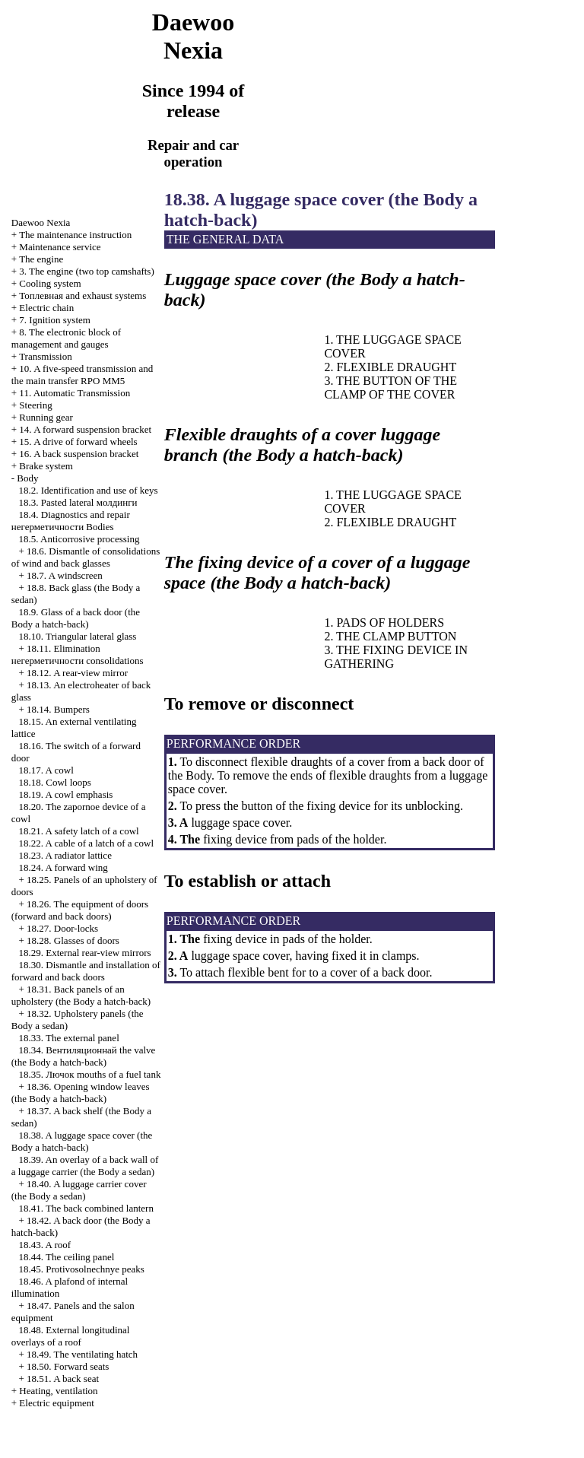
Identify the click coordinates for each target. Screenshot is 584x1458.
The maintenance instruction (75, 234)
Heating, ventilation (58, 1390)
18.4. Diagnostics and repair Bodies (70, 520)
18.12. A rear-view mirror (77, 672)
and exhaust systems (82, 295)
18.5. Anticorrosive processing (79, 539)
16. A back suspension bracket (78, 453)
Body (27, 478)
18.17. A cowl (46, 770)
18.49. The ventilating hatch (82, 1354)
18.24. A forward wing (63, 867)
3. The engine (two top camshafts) (86, 271)
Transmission (45, 356)
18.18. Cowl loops (55, 782)
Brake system (45, 466)
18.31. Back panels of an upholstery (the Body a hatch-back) (81, 995)
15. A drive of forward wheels (78, 441)
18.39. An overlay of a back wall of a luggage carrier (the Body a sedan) (85, 1165)
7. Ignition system (54, 320)
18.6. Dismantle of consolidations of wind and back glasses (85, 557)
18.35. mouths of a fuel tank (90, 1074)
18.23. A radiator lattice (65, 855)
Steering (35, 405)
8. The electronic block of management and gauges (66, 338)
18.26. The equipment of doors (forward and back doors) (79, 910)
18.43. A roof (45, 1244)
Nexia (41, 222)
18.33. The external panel (69, 1037)
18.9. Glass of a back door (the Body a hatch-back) (75, 618)
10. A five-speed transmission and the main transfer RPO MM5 (82, 374)
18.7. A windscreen (65, 575)
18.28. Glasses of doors (73, 940)
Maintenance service (59, 247)
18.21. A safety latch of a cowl (79, 831)
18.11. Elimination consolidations (77, 654)
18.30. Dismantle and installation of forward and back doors (85, 971)
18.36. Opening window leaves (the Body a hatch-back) (80, 1092)
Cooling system (50, 283)
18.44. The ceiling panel (67, 1257)
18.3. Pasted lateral (78, 502)
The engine (41, 259)
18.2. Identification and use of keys (88, 490)
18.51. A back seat (63, 1378)
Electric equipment (56, 1403)
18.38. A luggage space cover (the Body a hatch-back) (82, 1141)
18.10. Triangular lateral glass (78, 636)
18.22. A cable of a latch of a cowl (86, 843)
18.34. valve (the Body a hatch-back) (83, 1056)
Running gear (45, 417)
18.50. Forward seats (68, 1366)
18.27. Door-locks (62, 928)
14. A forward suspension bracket (85, 429)
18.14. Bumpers (58, 709)
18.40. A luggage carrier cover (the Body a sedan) (79, 1190)
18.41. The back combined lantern (86, 1208)
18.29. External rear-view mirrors (85, 952)
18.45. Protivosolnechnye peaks (81, 1269)
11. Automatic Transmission (74, 393)
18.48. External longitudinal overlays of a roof (70, 1336)
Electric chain (46, 307)
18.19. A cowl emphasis (66, 794)
